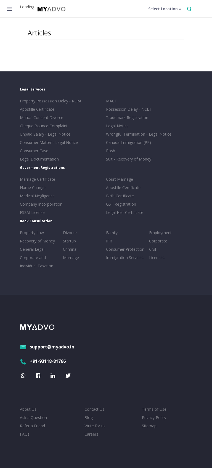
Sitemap (149, 425)
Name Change (33, 187)
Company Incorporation (41, 204)
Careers (91, 434)
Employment (160, 232)
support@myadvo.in (47, 347)
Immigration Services (125, 257)
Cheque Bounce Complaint (44, 125)
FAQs (25, 434)
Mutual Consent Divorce (41, 117)
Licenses (157, 257)
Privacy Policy (154, 417)
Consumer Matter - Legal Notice (49, 142)
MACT (111, 101)
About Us (28, 409)
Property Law (32, 232)
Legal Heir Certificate (124, 212)
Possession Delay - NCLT (129, 109)
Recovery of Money (37, 241)
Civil (152, 249)
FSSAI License (32, 212)
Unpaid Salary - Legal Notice (45, 134)
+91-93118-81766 (43, 361)
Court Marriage (119, 179)
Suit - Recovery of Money (128, 159)
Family (112, 232)
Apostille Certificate (37, 109)
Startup (69, 241)
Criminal (70, 249)
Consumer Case (34, 150)
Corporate (158, 241)
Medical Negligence (37, 195)
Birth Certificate (120, 195)
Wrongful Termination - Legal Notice (138, 134)
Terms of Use (154, 409)
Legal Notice (117, 125)
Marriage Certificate (37, 179)
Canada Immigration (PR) (128, 142)
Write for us (94, 425)
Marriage (71, 257)
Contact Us (94, 409)
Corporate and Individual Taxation (36, 261)
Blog (88, 417)
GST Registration (121, 204)
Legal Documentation (39, 159)
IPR (109, 241)
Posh (110, 150)
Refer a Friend (32, 425)
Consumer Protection (125, 249)
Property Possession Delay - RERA (50, 101)
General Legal (32, 249)
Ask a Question (33, 417)
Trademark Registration (127, 117)
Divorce (70, 232)
